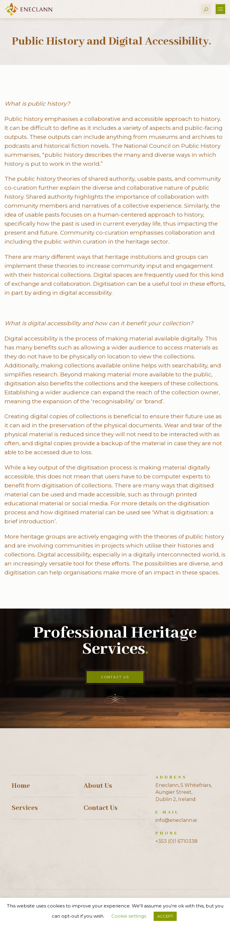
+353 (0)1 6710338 (176, 841)
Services (25, 808)
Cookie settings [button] (128, 916)
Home (21, 786)
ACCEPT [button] (165, 916)
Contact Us (115, 677)
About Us (98, 786)
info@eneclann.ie (176, 820)
